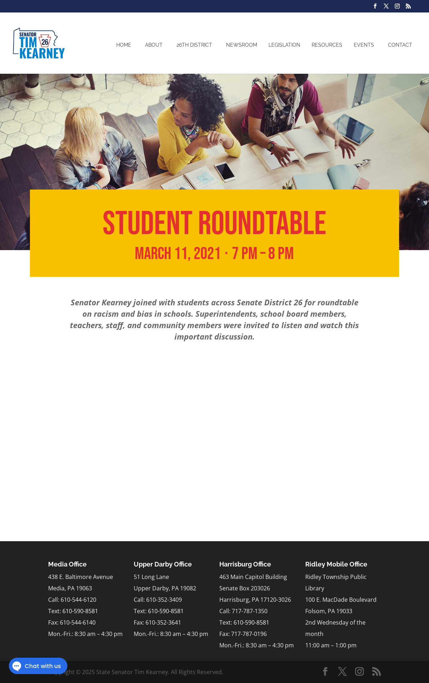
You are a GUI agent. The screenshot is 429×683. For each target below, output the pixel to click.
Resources (327, 45)
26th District (194, 45)
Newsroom (241, 45)
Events (364, 45)
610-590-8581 (80, 611)
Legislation (284, 45)
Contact (400, 45)
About (154, 45)
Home (123, 45)
